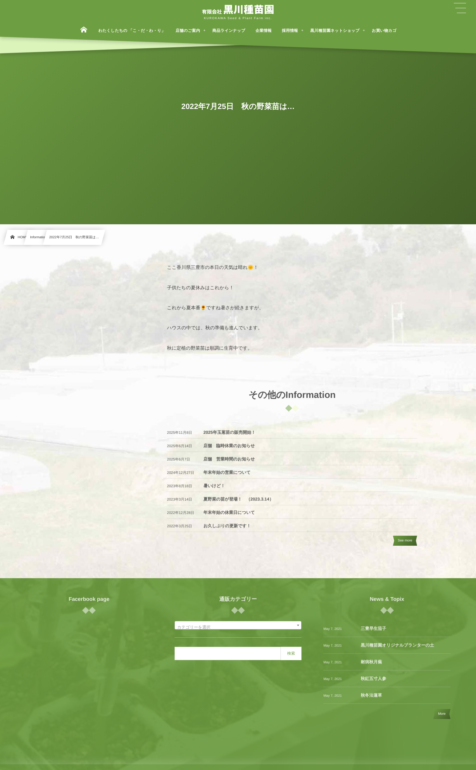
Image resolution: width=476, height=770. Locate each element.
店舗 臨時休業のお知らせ (229, 449)
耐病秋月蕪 (371, 665)
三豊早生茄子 (373, 631)
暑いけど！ (214, 489)
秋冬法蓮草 (371, 698)
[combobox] (238, 625)
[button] (460, 8)
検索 (291, 653)
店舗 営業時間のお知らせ (229, 462)
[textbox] (238, 627)
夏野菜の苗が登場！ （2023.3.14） (238, 502)
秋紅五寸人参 (373, 682)
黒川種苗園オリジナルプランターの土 (397, 648)
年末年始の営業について (227, 475)
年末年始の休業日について (229, 516)
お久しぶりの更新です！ (227, 529)
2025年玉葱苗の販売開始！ (229, 435)
